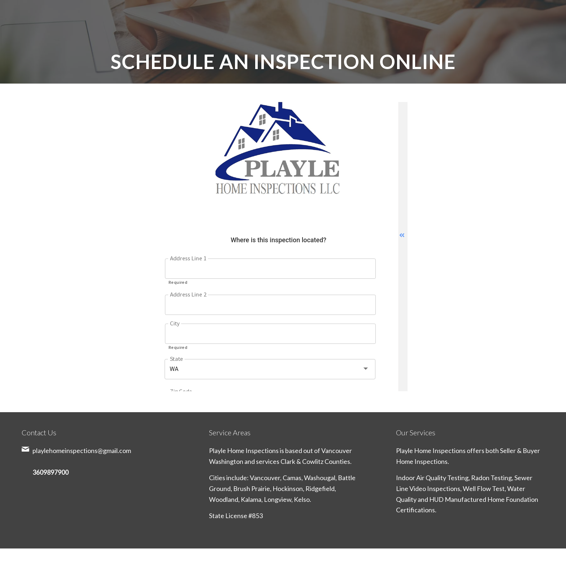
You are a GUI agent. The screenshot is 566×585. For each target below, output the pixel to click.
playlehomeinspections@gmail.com (81, 450)
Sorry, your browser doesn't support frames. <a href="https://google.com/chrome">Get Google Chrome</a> (283, 246)
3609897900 (50, 472)
